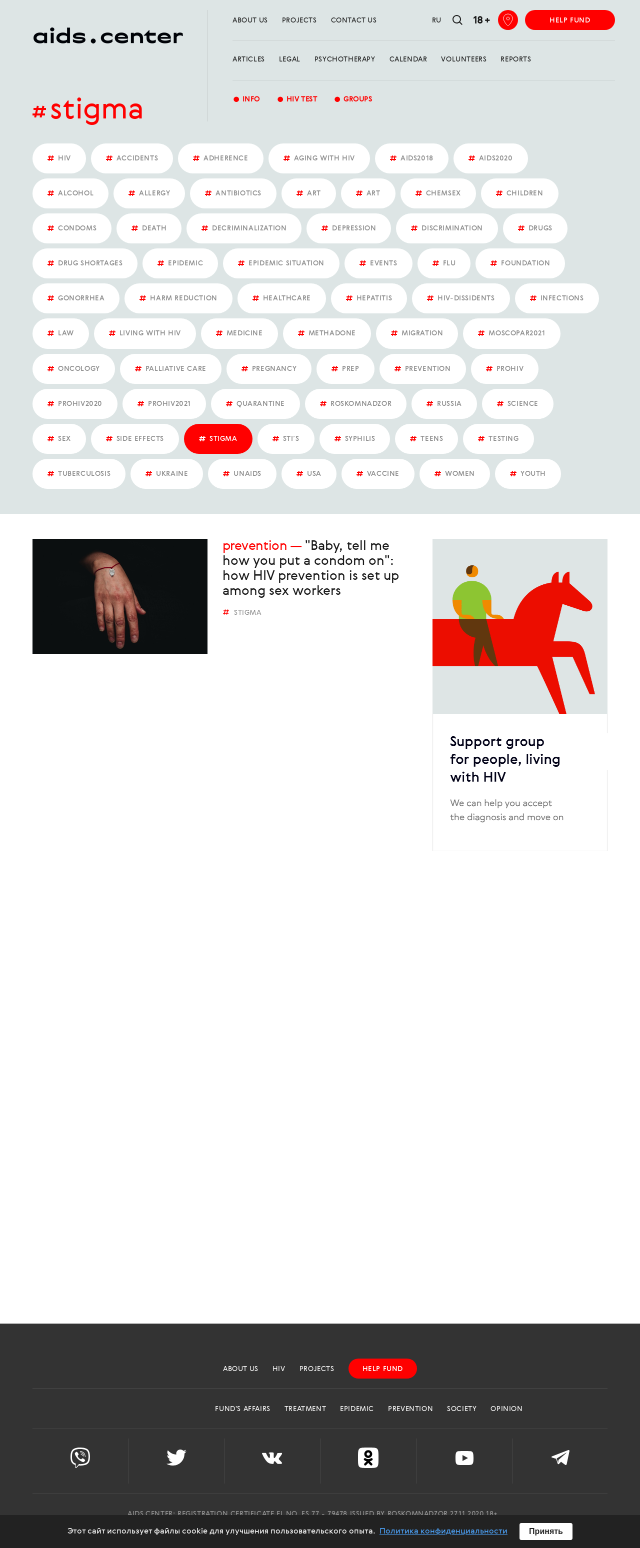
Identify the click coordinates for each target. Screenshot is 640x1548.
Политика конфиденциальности (444, 1532)
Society (461, 1409)
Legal (289, 59)
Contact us (354, 20)
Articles (248, 59)
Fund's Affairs (242, 1409)
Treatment (305, 1409)
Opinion (506, 1409)
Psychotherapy (345, 59)
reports (515, 59)
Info (246, 100)
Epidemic (357, 1409)
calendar (409, 59)
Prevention (254, 546)
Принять (546, 1531)
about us (250, 20)
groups (353, 100)
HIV (279, 1369)
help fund (570, 20)
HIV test (296, 100)
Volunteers (463, 59)
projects (299, 20)
